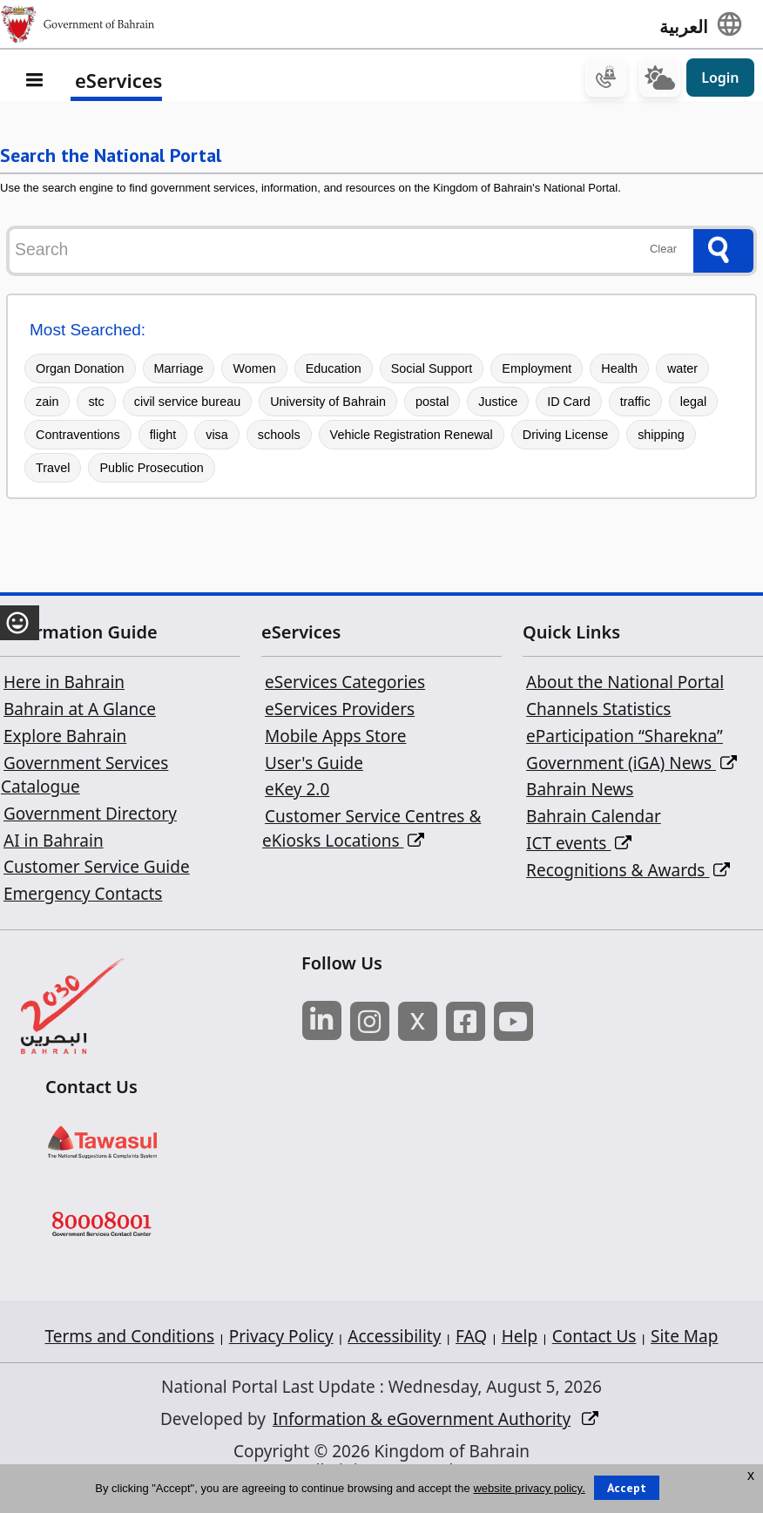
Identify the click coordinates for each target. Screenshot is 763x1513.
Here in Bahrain (64, 684)
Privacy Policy (281, 1338)
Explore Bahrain (64, 738)
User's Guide (314, 764)
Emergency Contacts (82, 896)
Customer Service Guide (96, 869)
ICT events (578, 845)
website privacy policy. (528, 1488)
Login (720, 80)
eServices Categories (345, 684)
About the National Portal (625, 684)
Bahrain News (579, 791)
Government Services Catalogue (84, 776)
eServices (118, 83)
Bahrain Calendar (593, 818)
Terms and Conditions (130, 1338)
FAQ (471, 1338)
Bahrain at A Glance (79, 711)
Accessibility (394, 1338)
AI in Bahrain (53, 842)
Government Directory (90, 816)
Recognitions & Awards (628, 872)
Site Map (684, 1338)
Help (519, 1338)
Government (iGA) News (631, 764)
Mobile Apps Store (335, 738)
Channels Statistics (598, 711)
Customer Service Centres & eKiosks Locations (371, 830)
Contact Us (594, 1338)
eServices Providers (340, 711)
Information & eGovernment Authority (422, 1421)
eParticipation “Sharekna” (624, 738)
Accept (626, 1488)
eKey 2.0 (297, 791)
